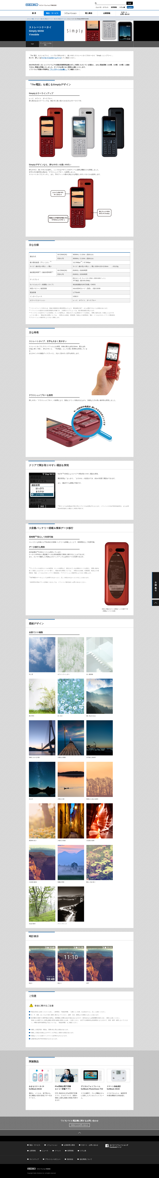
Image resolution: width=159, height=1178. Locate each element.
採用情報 (114, 7)
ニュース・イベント (102, 7)
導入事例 (88, 13)
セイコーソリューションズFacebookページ (116, 1146)
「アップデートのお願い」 (58, 69)
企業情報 (106, 13)
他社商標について (86, 1159)
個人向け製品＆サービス (47, 18)
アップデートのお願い (45, 44)
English (130, 7)
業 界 (34, 13)
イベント (58, 1151)
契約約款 (70, 1159)
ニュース (45, 1151)
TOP (32, 44)
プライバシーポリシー (53, 1159)
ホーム (29, 18)
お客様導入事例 (69, 1145)
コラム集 (122, 7)
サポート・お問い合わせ (125, 13)
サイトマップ (34, 1159)
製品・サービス (52, 13)
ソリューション (70, 13)
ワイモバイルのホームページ (51, 58)
